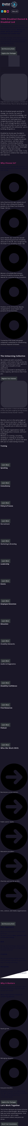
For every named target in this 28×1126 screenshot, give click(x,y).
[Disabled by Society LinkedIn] (2, 11)
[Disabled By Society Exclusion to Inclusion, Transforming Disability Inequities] (9, 4)
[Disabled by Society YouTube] (8, 11)
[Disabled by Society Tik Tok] (5, 11)
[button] (8, 49)
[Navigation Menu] (15, 11)
